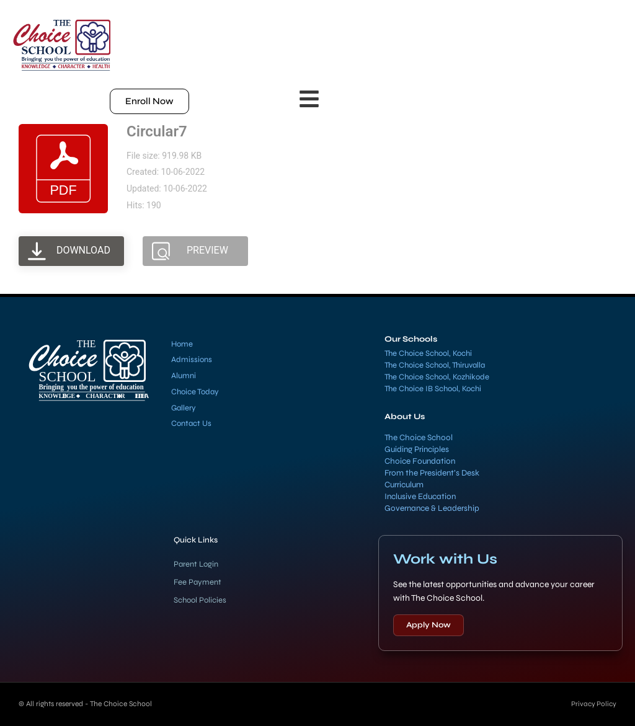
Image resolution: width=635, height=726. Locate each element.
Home (182, 344)
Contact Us (191, 423)
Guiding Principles (416, 449)
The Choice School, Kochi (428, 353)
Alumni (183, 376)
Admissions (191, 360)
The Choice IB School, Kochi (432, 389)
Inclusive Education (420, 497)
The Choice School (418, 438)
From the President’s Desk (431, 473)
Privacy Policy (592, 703)
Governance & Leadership (431, 508)
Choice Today (195, 392)
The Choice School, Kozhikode (436, 377)
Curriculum (404, 485)
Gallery (183, 408)
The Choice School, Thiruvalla (434, 365)
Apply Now (428, 625)
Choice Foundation (419, 461)
